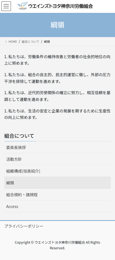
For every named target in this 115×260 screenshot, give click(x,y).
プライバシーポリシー (23, 226)
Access (12, 206)
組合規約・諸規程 (22, 194)
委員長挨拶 (16, 147)
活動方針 (14, 159)
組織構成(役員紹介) (23, 171)
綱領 (10, 183)
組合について (19, 135)
